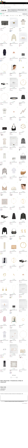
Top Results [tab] (25, 13)
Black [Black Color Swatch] (20, 357)
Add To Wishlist (17, 18)
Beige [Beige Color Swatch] (19, 357)
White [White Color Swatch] (22, 357)
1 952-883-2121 (11, 11)
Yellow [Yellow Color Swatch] (20, 76)
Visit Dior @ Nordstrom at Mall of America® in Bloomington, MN (14, 401)
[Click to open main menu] (26, 3)
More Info (15, 11)
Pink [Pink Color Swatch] (19, 76)
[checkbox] (4, 15)
